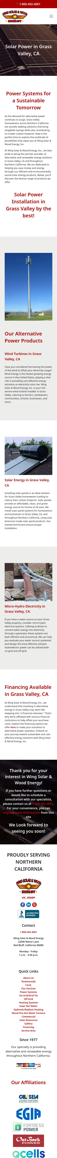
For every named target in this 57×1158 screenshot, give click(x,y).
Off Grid (28, 999)
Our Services (28, 988)
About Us (28, 977)
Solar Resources (28, 1020)
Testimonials (28, 981)
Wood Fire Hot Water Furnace (28, 1013)
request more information (21, 813)
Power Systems (28, 992)
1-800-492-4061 (29, 4)
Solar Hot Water (28, 1006)
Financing (28, 1027)
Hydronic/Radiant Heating (28, 1009)
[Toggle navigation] (51, 16)
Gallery (29, 1023)
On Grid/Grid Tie (28, 995)
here (13, 727)
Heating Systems (28, 1002)
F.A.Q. (28, 984)
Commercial (28, 1016)
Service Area (28, 1030)
